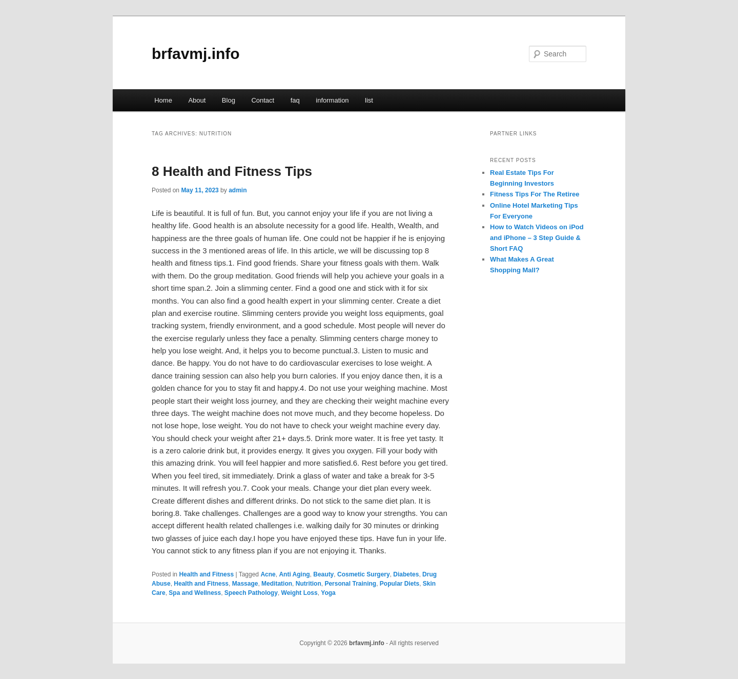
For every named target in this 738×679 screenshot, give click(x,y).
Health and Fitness (206, 574)
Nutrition (308, 583)
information (332, 100)
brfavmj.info (196, 53)
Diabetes (406, 574)
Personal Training (350, 583)
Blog (228, 100)
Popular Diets (399, 583)
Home (163, 100)
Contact (262, 100)
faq (295, 100)
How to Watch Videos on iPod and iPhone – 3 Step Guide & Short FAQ (537, 237)
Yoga (328, 592)
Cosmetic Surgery (363, 574)
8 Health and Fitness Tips (232, 171)
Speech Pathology (251, 592)
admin (238, 190)
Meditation (276, 583)
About (197, 100)
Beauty (323, 574)
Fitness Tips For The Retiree (535, 194)
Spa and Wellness (195, 592)
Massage (245, 583)
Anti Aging (294, 574)
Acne (267, 574)
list (369, 100)
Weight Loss (299, 592)
